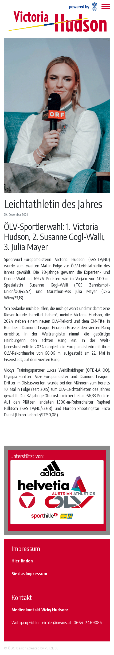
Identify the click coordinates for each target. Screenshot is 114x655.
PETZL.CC (51, 648)
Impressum (36, 573)
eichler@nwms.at (56, 622)
